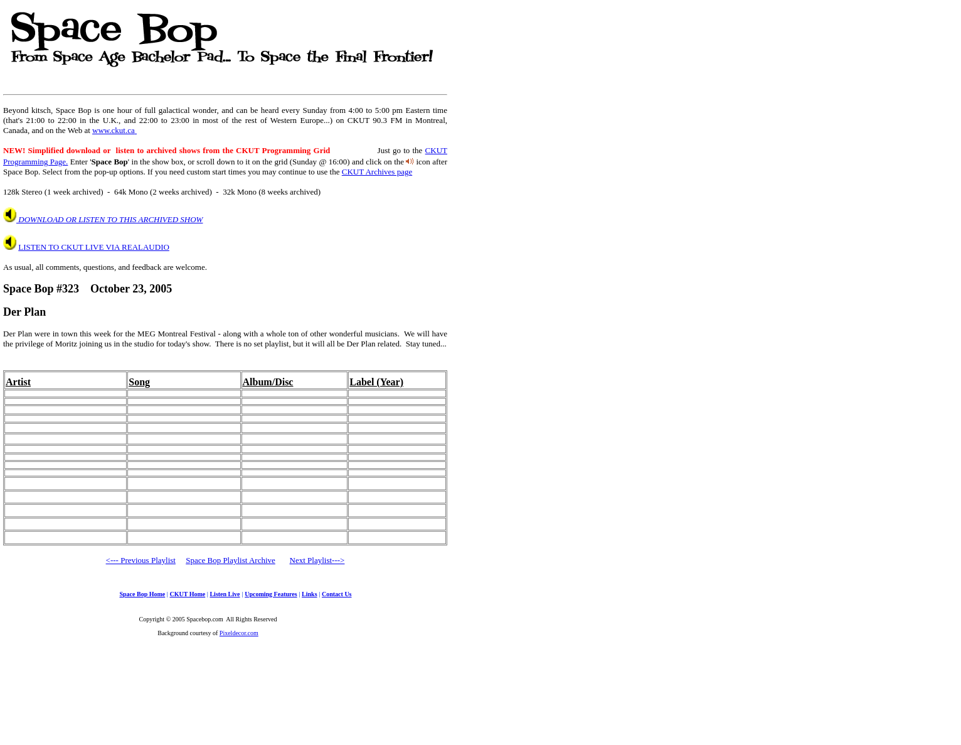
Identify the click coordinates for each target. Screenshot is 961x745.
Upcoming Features (271, 594)
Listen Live (225, 594)
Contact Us (337, 594)
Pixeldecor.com (239, 633)
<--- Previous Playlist (141, 560)
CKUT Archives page (377, 171)
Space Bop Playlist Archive (230, 560)
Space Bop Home (142, 594)
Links (309, 594)
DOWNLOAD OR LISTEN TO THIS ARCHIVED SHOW (109, 219)
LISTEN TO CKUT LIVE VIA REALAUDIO (93, 247)
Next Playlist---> (317, 560)
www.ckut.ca (114, 130)
